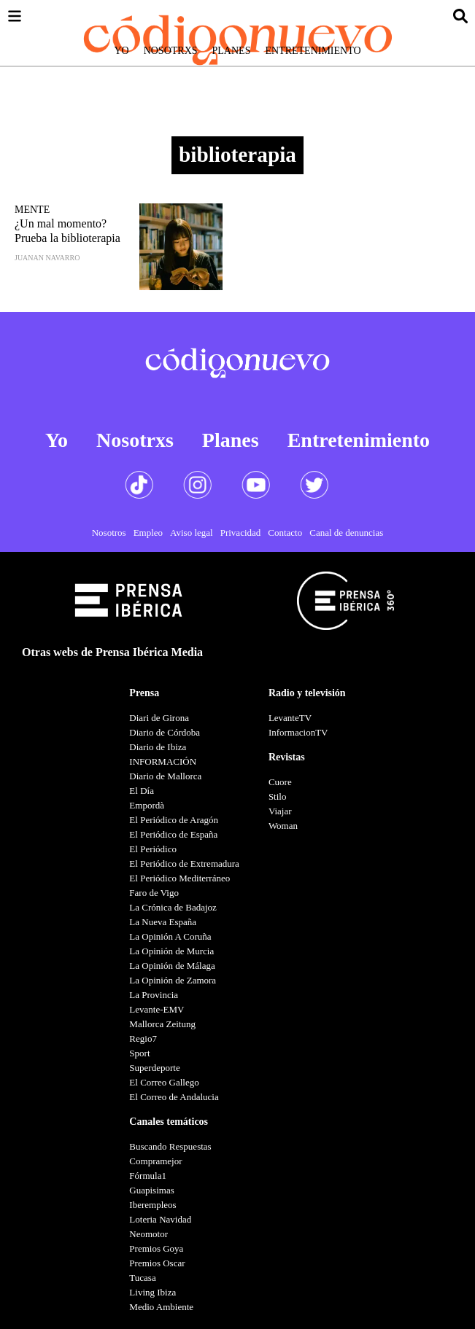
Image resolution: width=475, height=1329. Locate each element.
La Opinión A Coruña (170, 936)
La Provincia (153, 994)
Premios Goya (156, 1248)
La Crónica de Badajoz (172, 907)
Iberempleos (152, 1204)
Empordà (146, 805)
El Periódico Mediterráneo (179, 878)
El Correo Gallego (163, 1082)
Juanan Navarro (47, 258)
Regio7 (143, 1038)
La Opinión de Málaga (172, 965)
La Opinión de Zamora (172, 980)
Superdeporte (154, 1067)
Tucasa (142, 1277)
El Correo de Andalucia (173, 1096)
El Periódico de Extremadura (184, 863)
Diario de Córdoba (164, 732)
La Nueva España (162, 921)
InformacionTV (298, 732)
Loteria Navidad (160, 1219)
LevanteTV (290, 717)
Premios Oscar (157, 1263)
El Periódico (153, 848)
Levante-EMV (156, 1009)
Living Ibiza (152, 1292)
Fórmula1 (147, 1175)
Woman (283, 825)
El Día (141, 790)
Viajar (280, 811)
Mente (32, 209)
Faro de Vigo (154, 892)
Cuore (280, 781)
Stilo (278, 796)
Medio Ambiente (161, 1306)
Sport (139, 1053)
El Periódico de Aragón (173, 819)
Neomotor (148, 1233)
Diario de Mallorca (165, 776)
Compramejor (155, 1160)
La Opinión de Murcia (171, 951)
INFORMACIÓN (162, 761)
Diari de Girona (159, 717)
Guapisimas (151, 1190)
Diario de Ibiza (157, 746)
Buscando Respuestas (170, 1146)
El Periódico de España (173, 834)
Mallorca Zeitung (162, 1023)
